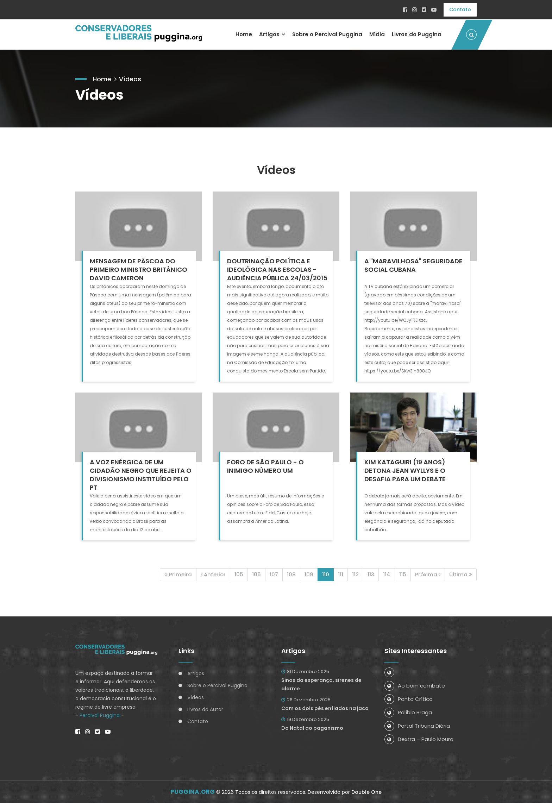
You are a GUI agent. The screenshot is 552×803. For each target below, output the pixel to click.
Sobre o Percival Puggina (327, 34)
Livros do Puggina (416, 34)
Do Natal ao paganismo (312, 727)
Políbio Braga (408, 712)
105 (238, 574)
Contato (460, 9)
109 (309, 574)
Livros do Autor (205, 709)
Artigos (269, 34)
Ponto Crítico (408, 698)
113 (371, 574)
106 (256, 574)
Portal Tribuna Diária (417, 725)
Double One (366, 791)
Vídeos (130, 78)
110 (325, 574)
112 (355, 574)
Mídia (377, 34)
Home (243, 34)
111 (340, 574)
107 (274, 574)
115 (402, 574)
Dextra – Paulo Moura (418, 738)
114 (386, 574)
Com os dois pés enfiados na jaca (325, 707)
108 (291, 574)
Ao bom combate (414, 685)
